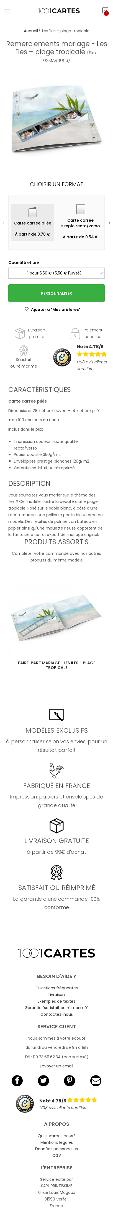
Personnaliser (56, 293)
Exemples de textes (56, 1001)
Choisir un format (56, 184)
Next (108, 222)
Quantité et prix (24, 262)
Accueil (31, 31)
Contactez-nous (56, 1014)
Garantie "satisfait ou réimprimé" (56, 1007)
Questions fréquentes (56, 988)
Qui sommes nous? (56, 1136)
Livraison (56, 994)
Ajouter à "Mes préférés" (52, 309)
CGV (56, 1155)
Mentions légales (56, 1142)
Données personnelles (56, 1149)
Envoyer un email (56, 1066)
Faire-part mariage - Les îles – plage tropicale (56, 665)
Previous (4, 222)
